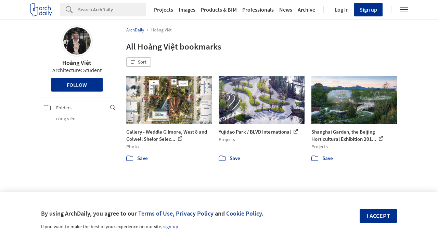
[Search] (112, 9)
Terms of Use (155, 213)
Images (187, 9)
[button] (138, 62)
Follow (77, 84)
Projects (163, 9)
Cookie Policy (244, 213)
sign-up (170, 226)
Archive (306, 9)
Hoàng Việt (76, 63)
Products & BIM (219, 9)
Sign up (368, 9)
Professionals (258, 9)
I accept (378, 216)
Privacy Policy (195, 213)
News (285, 9)
